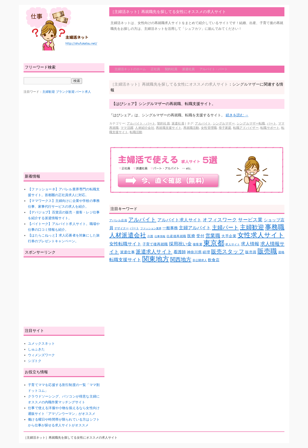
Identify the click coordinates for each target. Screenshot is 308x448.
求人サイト (232, 244)
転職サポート (269, 128)
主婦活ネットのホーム (130, 69)
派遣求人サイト (154, 252)
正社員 (155, 69)
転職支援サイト (125, 259)
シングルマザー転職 (251, 123)
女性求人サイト (260, 235)
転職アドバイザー (246, 128)
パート (271, 123)
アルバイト (203, 123)
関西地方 (180, 259)
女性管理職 (209, 128)
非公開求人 (199, 260)
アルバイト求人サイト (179, 220)
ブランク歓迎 (65, 91)
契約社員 (171, 69)
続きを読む (237, 115)
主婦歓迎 (252, 227)
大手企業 (228, 236)
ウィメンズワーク (41, 355)
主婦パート (225, 227)
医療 (191, 236)
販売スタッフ (227, 252)
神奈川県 (194, 252)
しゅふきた (36, 349)
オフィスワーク (220, 219)
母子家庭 (225, 128)
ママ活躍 (127, 128)
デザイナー (121, 228)
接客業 (197, 244)
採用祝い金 (180, 243)
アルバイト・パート (213, 69)
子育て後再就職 (155, 244)
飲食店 (213, 260)
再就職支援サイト (168, 128)
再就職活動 (191, 128)
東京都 (213, 243)
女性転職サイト (125, 243)
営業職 (212, 235)
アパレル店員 (118, 220)
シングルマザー (224, 123)
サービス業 (250, 219)
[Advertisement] (196, 46)
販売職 (267, 251)
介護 (150, 236)
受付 (200, 236)
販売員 (250, 252)
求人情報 (250, 243)
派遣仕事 (127, 252)
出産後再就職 (176, 236)
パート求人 (83, 91)
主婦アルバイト (195, 227)
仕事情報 (160, 236)
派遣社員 (188, 69)
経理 (206, 252)
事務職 (274, 227)
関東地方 (155, 259)
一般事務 (170, 228)
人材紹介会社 (144, 128)
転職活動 (136, 132)
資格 (281, 252)
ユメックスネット (41, 343)
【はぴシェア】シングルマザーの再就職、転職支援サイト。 (164, 104)
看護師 (179, 252)
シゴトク (34, 361)
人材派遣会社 (127, 235)
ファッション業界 (150, 228)
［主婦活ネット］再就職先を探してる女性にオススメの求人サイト (168, 12)
